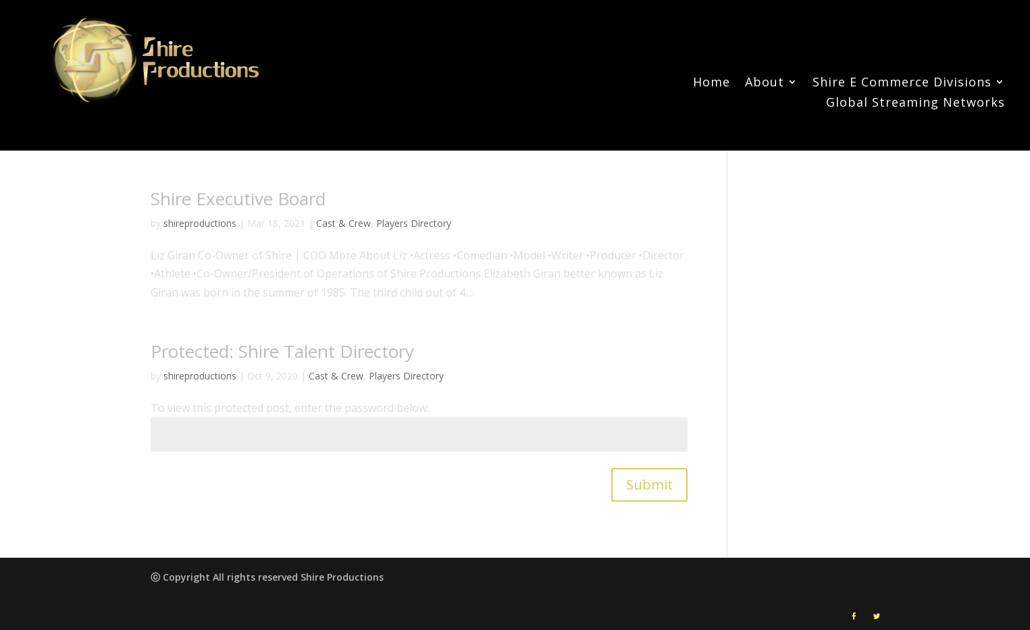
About (764, 83)
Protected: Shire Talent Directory (282, 351)
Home (711, 83)
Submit (649, 484)
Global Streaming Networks (915, 103)
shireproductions (199, 223)
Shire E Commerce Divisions (902, 83)
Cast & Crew (343, 223)
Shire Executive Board (238, 198)
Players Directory (413, 223)
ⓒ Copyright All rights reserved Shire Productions (267, 577)
